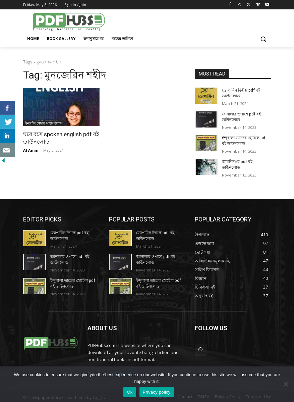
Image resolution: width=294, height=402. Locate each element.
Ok (129, 392)
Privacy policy (157, 392)
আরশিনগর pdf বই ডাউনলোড (246, 161)
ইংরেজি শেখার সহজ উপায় (43, 123)
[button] (263, 39)
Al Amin (31, 149)
